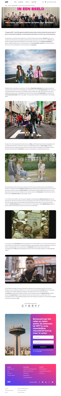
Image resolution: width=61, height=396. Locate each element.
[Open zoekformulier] (43, 2)
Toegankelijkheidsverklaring (45, 371)
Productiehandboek (27, 377)
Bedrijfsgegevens (43, 369)
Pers (8, 371)
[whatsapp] (29, 305)
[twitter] (26, 305)
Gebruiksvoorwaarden (9, 390)
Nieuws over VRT (14, 5)
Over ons (9, 5)
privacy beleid (39, 351)
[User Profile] (46, 2)
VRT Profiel (41, 373)
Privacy (6, 392)
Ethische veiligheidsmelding (23, 388)
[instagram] (42, 382)
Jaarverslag (25, 373)
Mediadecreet (26, 375)
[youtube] (52, 382)
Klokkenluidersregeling (22, 390)
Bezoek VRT (34, 1)
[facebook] (22, 305)
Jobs (48, 1)
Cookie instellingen (21, 392)
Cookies (6, 388)
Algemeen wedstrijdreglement (29, 369)
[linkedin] (33, 305)
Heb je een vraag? (52, 1)
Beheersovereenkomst (28, 371)
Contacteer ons (10, 369)
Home (15, 1)
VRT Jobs (9, 373)
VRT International (11, 375)
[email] (36, 305)
